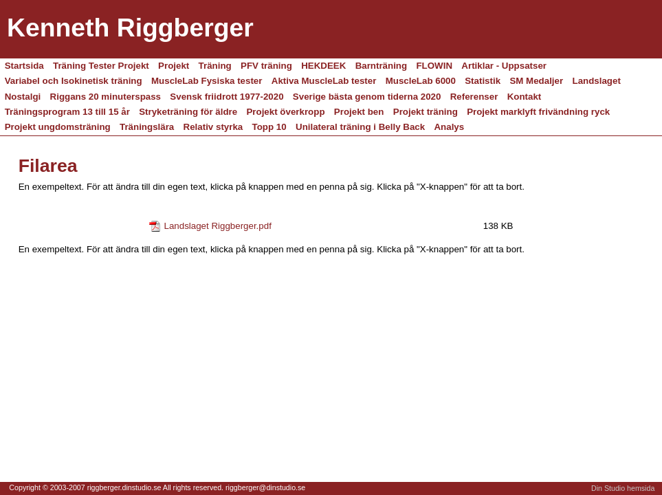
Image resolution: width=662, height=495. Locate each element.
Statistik (482, 81)
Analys (449, 127)
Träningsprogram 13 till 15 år (67, 112)
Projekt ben (359, 112)
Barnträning (381, 65)
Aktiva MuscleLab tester (324, 81)
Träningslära (147, 127)
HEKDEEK (323, 65)
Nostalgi (23, 96)
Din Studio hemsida (622, 488)
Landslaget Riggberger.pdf (218, 226)
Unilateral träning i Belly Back (360, 127)
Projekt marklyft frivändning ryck (538, 112)
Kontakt (524, 96)
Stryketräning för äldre (188, 112)
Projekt (173, 65)
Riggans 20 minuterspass (105, 96)
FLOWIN (434, 65)
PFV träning (266, 65)
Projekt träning (425, 112)
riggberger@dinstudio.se (265, 487)
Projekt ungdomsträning (58, 127)
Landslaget (597, 81)
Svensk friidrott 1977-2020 (226, 96)
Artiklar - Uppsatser (504, 65)
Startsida (24, 65)
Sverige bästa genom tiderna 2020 (367, 96)
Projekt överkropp (285, 112)
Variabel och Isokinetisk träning (73, 81)
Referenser (474, 96)
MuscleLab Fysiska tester (207, 81)
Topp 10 (269, 127)
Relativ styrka (213, 127)
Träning (215, 65)
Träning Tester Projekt (101, 65)
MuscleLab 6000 (421, 81)
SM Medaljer (536, 81)
